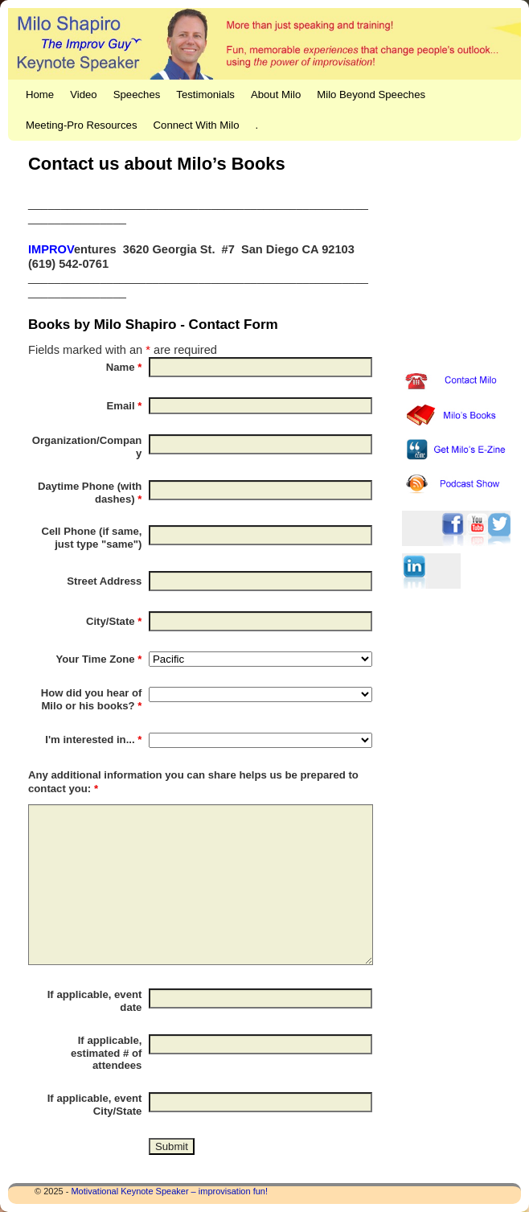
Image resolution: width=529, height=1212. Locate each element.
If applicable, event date (94, 1000)
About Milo (276, 94)
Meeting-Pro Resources (81, 125)
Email (124, 406)
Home (40, 94)
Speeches (137, 94)
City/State (113, 621)
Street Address (104, 581)
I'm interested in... (93, 739)
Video (83, 94)
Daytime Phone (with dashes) (89, 492)
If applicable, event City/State (94, 1104)
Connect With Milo (197, 125)
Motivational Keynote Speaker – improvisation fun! (169, 1191)
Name (124, 367)
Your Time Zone (98, 659)
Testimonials (205, 94)
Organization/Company (87, 446)
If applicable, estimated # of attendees (106, 1053)
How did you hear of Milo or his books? (91, 699)
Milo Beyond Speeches (371, 94)
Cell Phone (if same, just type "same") (91, 537)
